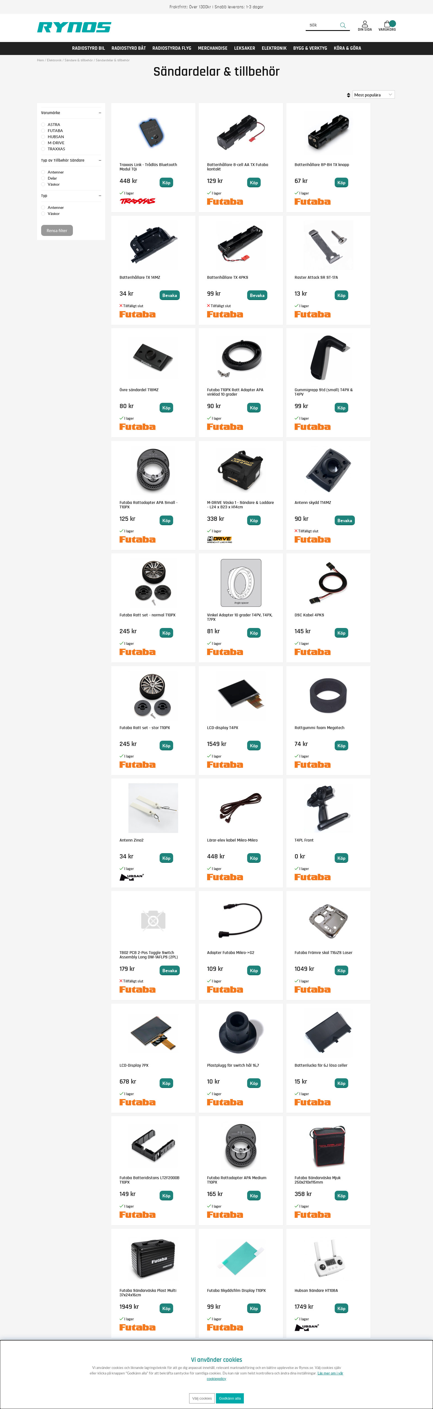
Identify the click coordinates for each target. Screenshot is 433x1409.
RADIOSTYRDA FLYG (171, 48)
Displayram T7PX (206, 1178)
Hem (40, 60)
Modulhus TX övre (350, 1178)
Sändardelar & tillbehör (113, 60)
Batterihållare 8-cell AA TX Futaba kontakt (215, 166)
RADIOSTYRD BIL (88, 48)
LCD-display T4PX (135, 615)
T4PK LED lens (347, 1065)
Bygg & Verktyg (310, 48)
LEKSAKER (244, 48)
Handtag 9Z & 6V (278, 1178)
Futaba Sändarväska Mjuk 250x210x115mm (214, 954)
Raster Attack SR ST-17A (213, 277)
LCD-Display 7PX (134, 840)
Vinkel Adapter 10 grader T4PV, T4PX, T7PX (213, 504)
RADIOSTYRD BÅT (129, 48)
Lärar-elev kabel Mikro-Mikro (360, 615)
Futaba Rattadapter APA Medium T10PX (141, 954)
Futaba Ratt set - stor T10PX (360, 502)
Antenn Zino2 (275, 615)
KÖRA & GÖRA (347, 48)
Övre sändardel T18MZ (282, 277)
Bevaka (375, 182)
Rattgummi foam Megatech (216, 615)
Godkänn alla (230, 1398)
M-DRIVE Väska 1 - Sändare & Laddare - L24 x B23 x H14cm (289, 392)
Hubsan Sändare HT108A (141, 1065)
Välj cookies (202, 1398)
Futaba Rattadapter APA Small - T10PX (213, 392)
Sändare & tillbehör (79, 60)
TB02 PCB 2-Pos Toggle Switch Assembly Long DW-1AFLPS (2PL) (215, 732)
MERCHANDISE (213, 48)
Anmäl (262, 1302)
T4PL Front (129, 727)
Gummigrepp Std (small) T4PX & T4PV (142, 392)
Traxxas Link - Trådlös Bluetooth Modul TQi (139, 166)
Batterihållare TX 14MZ (355, 164)
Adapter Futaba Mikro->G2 (286, 727)
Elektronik (274, 48)
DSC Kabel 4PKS (278, 502)
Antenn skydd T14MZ (353, 390)
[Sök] (328, 25)
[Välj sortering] (374, 94)
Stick (267, 1065)
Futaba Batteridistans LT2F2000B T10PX (354, 842)
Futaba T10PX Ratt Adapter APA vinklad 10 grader (359, 279)
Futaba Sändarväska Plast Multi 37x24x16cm (286, 954)
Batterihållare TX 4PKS (140, 277)
